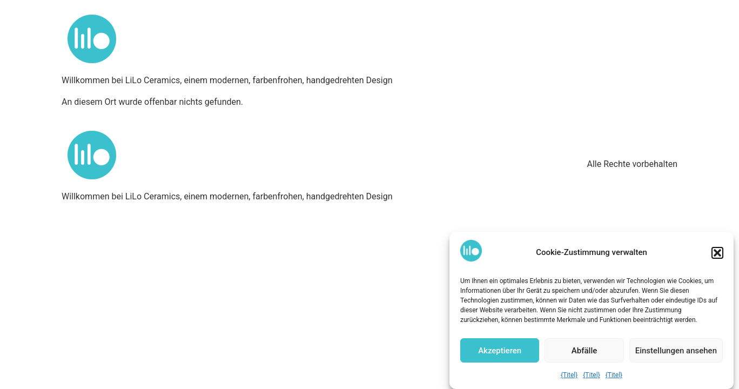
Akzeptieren (499, 351)
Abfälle (584, 351)
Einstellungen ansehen (676, 351)
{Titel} (569, 375)
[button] (717, 252)
